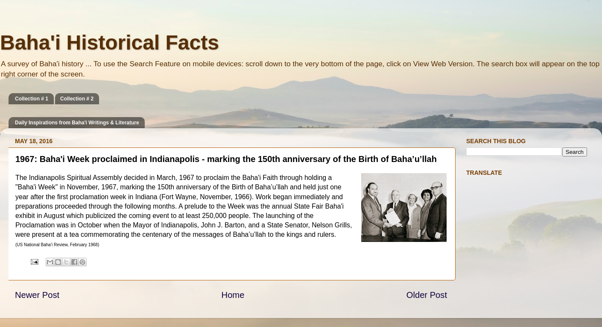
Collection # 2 (77, 99)
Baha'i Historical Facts (109, 42)
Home (233, 295)
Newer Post (37, 295)
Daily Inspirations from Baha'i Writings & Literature (77, 123)
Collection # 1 (31, 99)
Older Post (426, 295)
